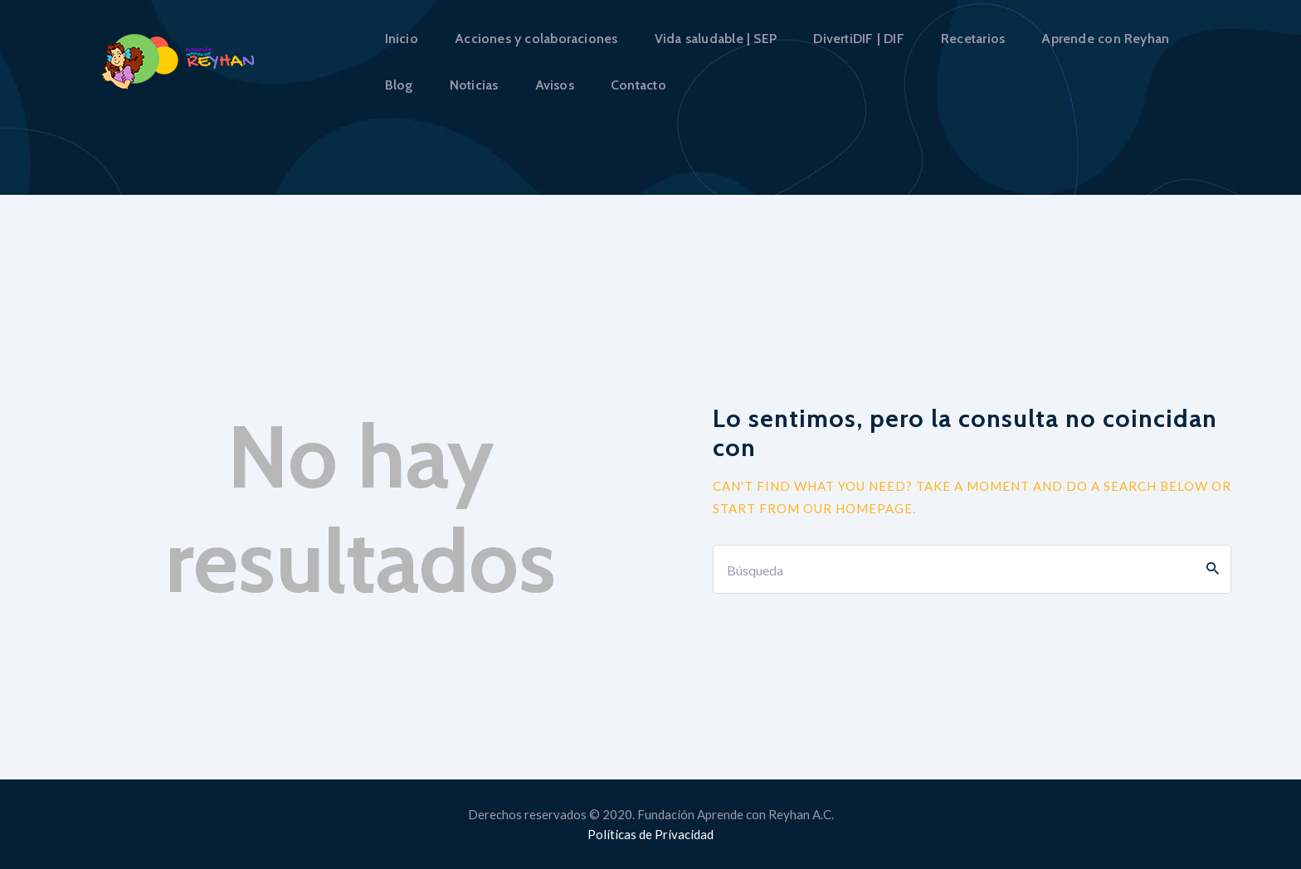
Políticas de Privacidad (650, 834)
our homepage (858, 508)
